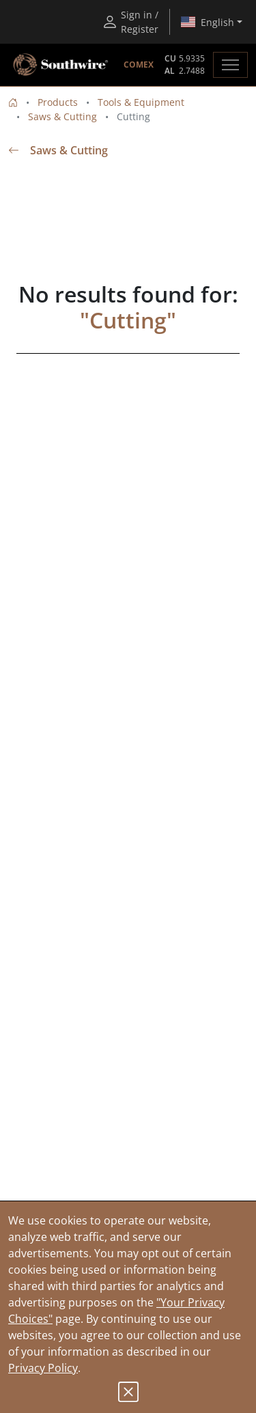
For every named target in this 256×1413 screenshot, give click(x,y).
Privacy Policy (43, 1367)
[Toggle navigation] (230, 65)
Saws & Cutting (62, 116)
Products (58, 102)
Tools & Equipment (141, 102)
